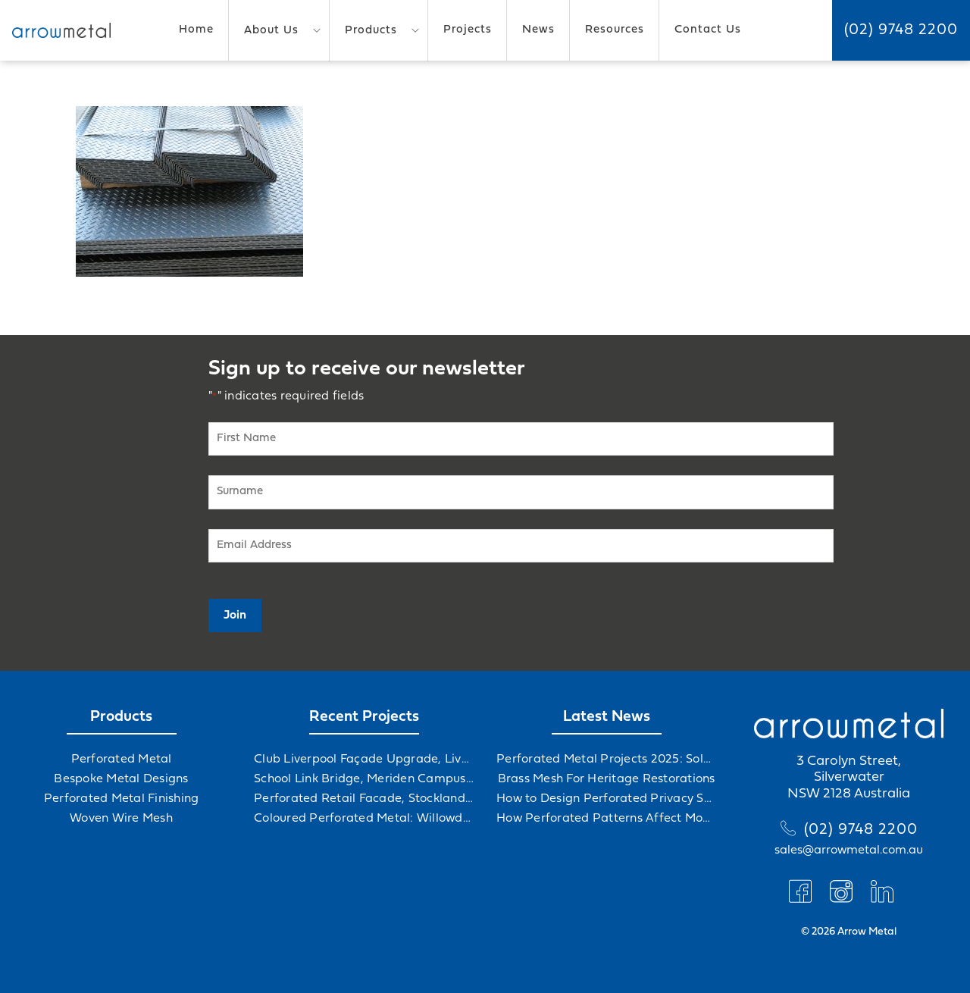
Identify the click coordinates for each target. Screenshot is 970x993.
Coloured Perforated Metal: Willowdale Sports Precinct (364, 819)
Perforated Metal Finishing (121, 799)
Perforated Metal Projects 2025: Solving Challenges (606, 759)
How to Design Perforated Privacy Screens (606, 799)
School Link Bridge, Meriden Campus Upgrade (364, 779)
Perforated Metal (121, 759)
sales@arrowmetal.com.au (848, 850)
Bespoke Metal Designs (121, 779)
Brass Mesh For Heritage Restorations (606, 779)
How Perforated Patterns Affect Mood (606, 819)
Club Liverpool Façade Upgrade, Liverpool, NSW (364, 759)
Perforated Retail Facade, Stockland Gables (364, 799)
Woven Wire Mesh (121, 819)
